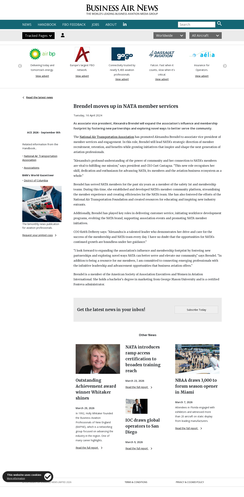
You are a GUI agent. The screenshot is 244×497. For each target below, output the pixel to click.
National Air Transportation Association (107, 137)
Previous (19, 65)
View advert (42, 76)
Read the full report (89, 447)
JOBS (95, 24)
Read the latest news (38, 97)
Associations (31, 167)
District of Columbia (36, 180)
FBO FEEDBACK (74, 24)
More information (16, 478)
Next (224, 65)
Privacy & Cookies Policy (190, 482)
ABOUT (111, 24)
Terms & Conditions (136, 482)
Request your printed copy (39, 235)
